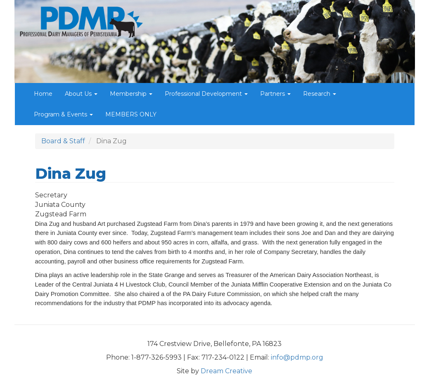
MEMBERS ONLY (130, 114)
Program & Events (63, 114)
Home (43, 93)
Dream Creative (226, 371)
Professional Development (206, 93)
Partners (275, 93)
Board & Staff (63, 141)
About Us (81, 93)
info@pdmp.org (297, 357)
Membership (131, 93)
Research (319, 93)
